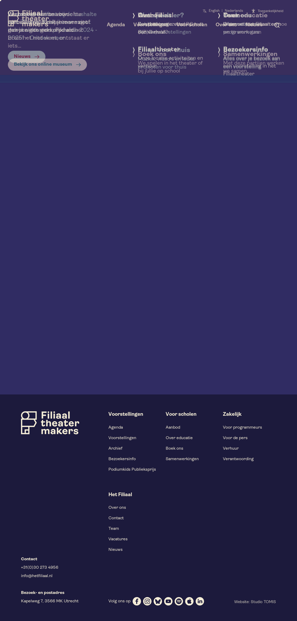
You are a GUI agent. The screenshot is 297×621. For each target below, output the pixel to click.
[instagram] (147, 601)
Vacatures (118, 539)
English (214, 11)
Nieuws (115, 550)
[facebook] (137, 601)
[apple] (189, 601)
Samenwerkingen (182, 459)
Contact (116, 518)
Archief (115, 448)
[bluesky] (158, 601)
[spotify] (179, 601)
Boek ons (174, 448)
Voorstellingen (122, 438)
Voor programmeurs (242, 427)
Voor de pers (235, 438)
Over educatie (179, 438)
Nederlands (234, 11)
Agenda (115, 427)
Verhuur (231, 448)
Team (113, 529)
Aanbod (173, 427)
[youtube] (168, 601)
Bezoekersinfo (122, 459)
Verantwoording (238, 459)
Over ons (117, 508)
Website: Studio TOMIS (255, 602)
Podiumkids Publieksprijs (132, 470)
